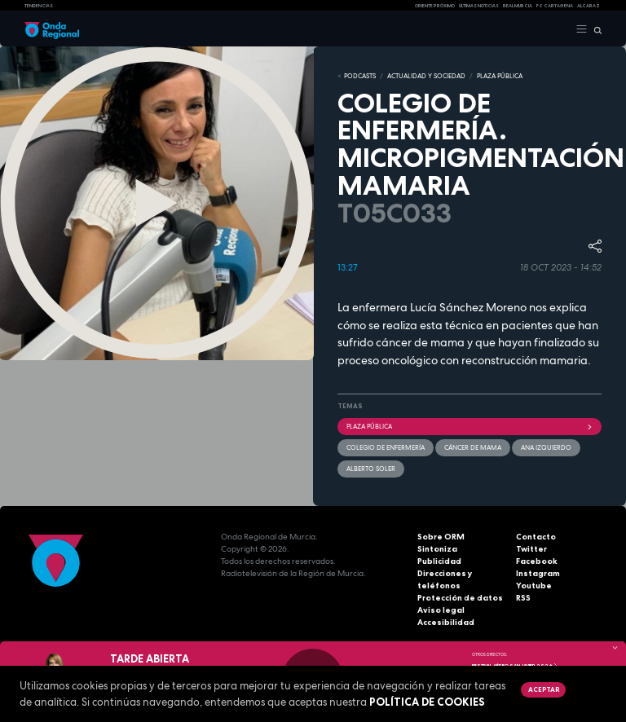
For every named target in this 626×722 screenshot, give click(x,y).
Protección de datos (460, 597)
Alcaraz (588, 5)
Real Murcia (517, 5)
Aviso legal (441, 610)
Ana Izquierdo (546, 447)
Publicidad (439, 561)
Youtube (534, 585)
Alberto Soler (370, 468)
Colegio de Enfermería (385, 447)
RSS (523, 597)
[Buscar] (595, 29)
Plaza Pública (469, 426)
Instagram (538, 573)
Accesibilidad (445, 622)
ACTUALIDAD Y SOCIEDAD (426, 76)
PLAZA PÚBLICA (499, 76)
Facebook (537, 561)
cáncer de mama (472, 447)
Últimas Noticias (479, 5)
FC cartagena (554, 5)
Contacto (536, 536)
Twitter (531, 549)
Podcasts (360, 76)
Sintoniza (437, 549)
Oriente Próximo (435, 5)
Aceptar (543, 689)
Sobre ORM (441, 536)
